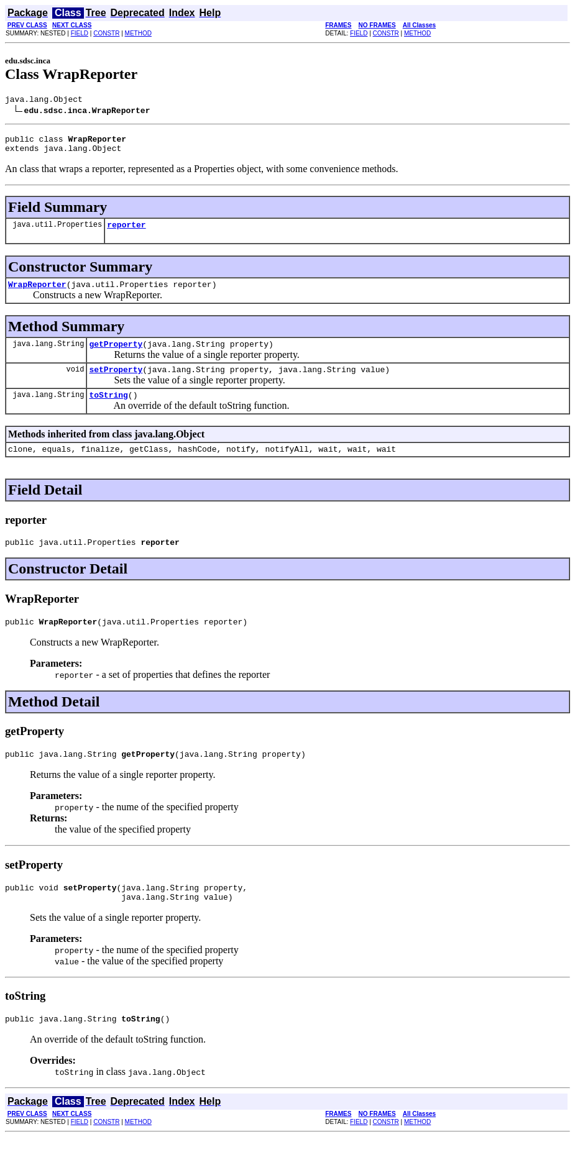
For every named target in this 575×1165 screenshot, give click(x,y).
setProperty (115, 382)
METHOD (138, 33)
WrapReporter (37, 293)
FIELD (79, 33)
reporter (126, 231)
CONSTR (106, 33)
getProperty (115, 354)
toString (108, 409)
